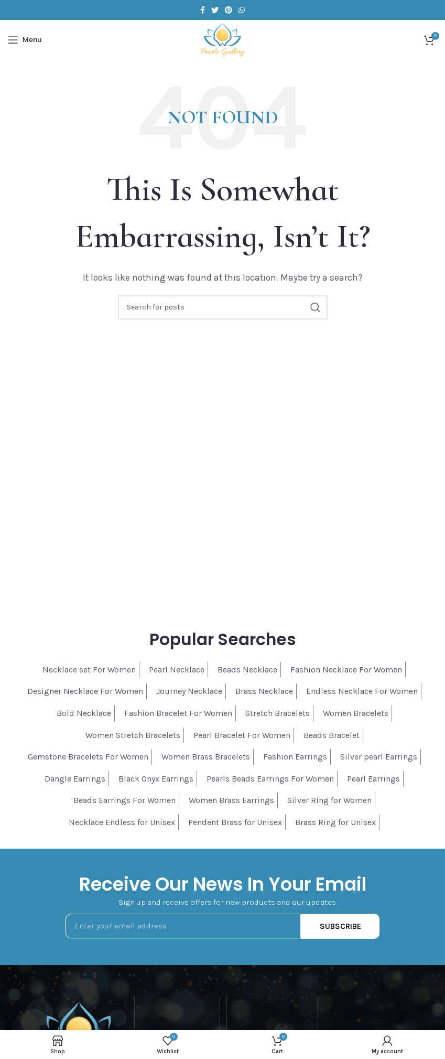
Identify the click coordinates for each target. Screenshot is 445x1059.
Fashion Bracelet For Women (178, 713)
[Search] (223, 307)
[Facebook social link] (202, 10)
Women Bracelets (355, 713)
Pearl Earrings (373, 779)
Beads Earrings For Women (124, 800)
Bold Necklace (84, 713)
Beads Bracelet (331, 735)
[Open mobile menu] (25, 39)
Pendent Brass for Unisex (235, 822)
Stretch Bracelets (277, 713)
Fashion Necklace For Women (346, 670)
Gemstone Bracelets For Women (88, 757)
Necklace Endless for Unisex (122, 822)
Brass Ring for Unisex (335, 822)
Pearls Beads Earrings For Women (270, 779)
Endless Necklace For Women (362, 691)
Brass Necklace (264, 691)
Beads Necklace (247, 670)
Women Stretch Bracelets (132, 735)
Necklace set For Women (89, 670)
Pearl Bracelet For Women (241, 735)
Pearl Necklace (176, 670)
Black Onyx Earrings (155, 779)
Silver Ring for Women (329, 800)
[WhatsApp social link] (241, 10)
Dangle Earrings (75, 779)
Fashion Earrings (295, 757)
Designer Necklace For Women (85, 691)
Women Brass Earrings (231, 800)
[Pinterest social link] (228, 10)
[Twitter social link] (215, 10)
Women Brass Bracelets (205, 757)
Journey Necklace (189, 691)
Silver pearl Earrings (378, 757)
